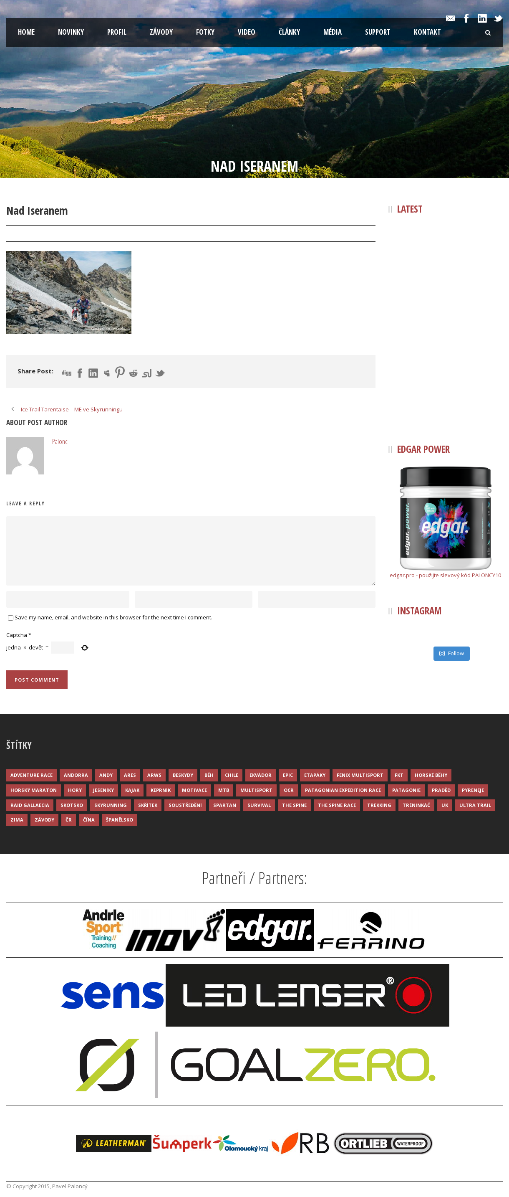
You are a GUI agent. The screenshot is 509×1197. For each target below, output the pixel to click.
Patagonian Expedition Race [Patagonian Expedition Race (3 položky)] (343, 790)
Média (332, 32)
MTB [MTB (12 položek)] (223, 790)
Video (246, 32)
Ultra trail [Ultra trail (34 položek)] (475, 805)
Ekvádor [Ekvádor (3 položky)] (260, 775)
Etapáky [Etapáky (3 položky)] (314, 775)
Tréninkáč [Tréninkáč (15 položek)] (416, 805)
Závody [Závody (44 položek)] (44, 820)
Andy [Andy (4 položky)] (106, 775)
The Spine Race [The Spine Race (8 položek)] (337, 805)
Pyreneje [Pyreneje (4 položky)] (473, 790)
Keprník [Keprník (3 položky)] (161, 790)
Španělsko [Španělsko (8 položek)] (119, 820)
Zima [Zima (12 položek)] (16, 820)
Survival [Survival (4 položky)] (259, 805)
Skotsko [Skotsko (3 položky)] (71, 805)
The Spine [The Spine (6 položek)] (294, 805)
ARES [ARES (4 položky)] (130, 775)
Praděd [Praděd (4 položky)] (441, 790)
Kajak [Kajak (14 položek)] (132, 790)
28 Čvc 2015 (30, 234)
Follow (451, 653)
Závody (161, 32)
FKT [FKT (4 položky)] (399, 775)
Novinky (71, 32)
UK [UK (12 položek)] (444, 805)
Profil (116, 32)
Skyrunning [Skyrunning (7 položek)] (110, 805)
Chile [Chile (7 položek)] (231, 775)
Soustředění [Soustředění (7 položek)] (185, 805)
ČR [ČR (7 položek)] (69, 820)
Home (26, 32)
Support (378, 32)
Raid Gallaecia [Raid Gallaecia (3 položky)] (29, 805)
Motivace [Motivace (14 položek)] (194, 790)
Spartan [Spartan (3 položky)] (224, 805)
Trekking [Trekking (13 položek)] (379, 805)
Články (289, 32)
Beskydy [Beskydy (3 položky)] (183, 775)
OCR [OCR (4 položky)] (289, 790)
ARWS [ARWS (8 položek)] (154, 775)
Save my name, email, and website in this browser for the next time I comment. (113, 617)
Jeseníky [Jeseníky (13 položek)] (103, 790)
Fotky (205, 32)
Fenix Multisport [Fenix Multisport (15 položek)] (360, 775)
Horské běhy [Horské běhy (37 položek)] (431, 775)
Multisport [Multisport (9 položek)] (256, 790)
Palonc (69, 234)
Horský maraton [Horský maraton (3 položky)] (33, 790)
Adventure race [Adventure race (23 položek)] (31, 775)
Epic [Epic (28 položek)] (288, 775)
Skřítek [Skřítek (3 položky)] (147, 805)
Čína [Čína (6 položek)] (89, 820)
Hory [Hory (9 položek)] (75, 790)
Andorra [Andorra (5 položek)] (76, 775)
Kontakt (427, 32)
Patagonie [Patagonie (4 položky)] (406, 790)
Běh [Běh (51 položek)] (209, 775)
